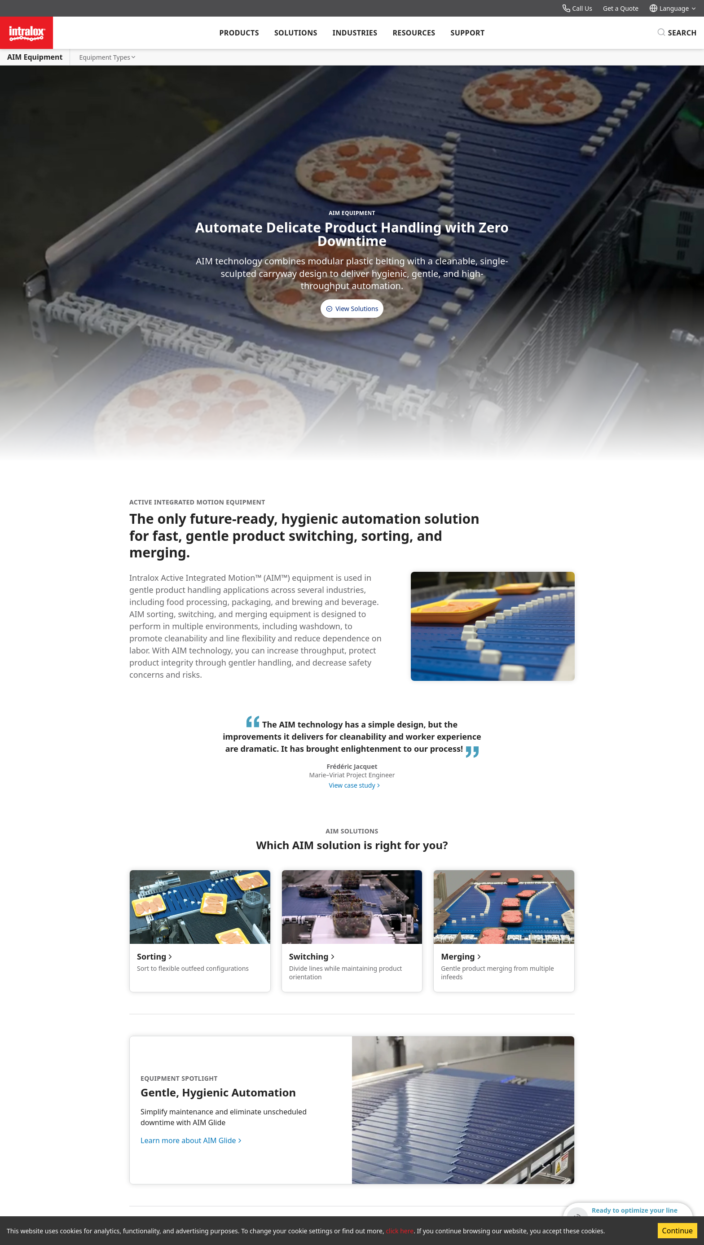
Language (673, 8)
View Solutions (352, 308)
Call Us (577, 8)
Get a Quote (620, 8)
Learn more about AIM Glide (188, 1140)
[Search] (677, 32)
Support (468, 33)
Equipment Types (107, 57)
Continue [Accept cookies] (677, 1231)
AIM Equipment (34, 57)
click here (400, 1231)
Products (239, 33)
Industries (355, 33)
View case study (352, 785)
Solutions (295, 33)
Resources (413, 33)
